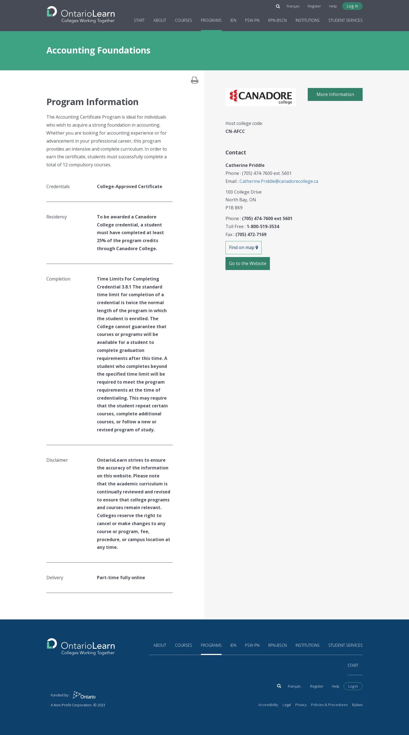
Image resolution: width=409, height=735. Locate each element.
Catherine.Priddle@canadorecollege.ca (279, 181)
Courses (183, 20)
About (159, 20)
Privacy (301, 704)
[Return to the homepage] (80, 13)
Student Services (345, 20)
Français (293, 6)
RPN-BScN (277, 20)
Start (139, 20)
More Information (335, 94)
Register (314, 6)
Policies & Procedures (329, 704)
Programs (211, 20)
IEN (233, 20)
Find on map (243, 247)
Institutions (308, 20)
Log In (352, 6)
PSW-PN (252, 20)
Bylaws (357, 704)
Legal (287, 704)
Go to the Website (247, 263)
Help (333, 6)
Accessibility (268, 704)
